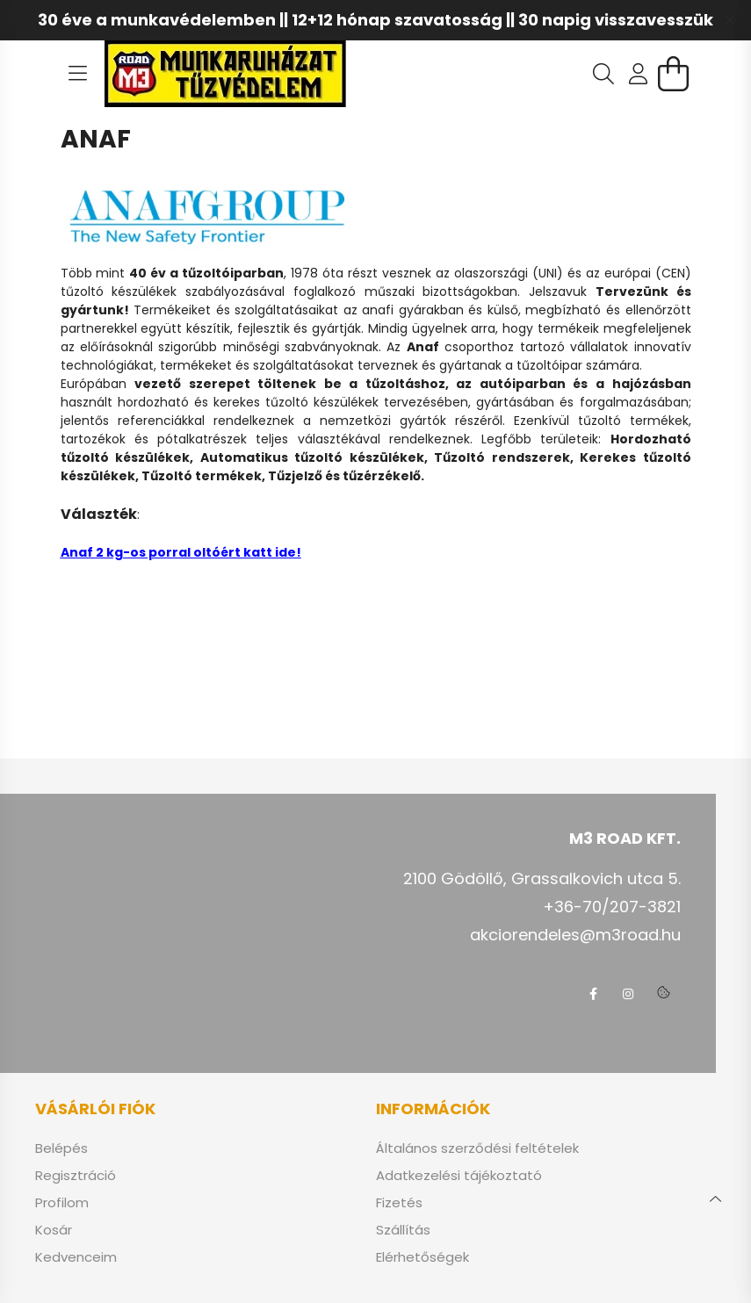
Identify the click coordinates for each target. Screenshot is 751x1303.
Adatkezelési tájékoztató (459, 1176)
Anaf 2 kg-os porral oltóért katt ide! (181, 552)
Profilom (62, 1203)
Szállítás (403, 1230)
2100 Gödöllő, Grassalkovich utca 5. (542, 878)
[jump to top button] (715, 1196)
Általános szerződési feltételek (477, 1148)
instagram (628, 993)
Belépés (61, 1148)
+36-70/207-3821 (612, 907)
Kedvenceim (76, 1257)
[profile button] (638, 73)
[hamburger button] (78, 73)
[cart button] (673, 73)
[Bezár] (729, 20)
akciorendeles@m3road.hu (575, 935)
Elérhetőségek (422, 1257)
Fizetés (399, 1203)
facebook (592, 993)
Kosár (53, 1230)
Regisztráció (75, 1176)
